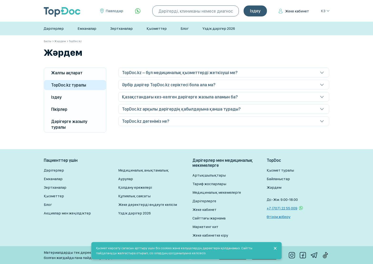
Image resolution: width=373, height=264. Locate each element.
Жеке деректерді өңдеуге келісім (147, 204)
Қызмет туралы (280, 170)
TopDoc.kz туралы (68, 84)
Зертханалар (121, 28)
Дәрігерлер (54, 28)
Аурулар (125, 179)
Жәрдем (274, 187)
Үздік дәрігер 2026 (218, 28)
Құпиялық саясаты (134, 196)
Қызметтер (157, 28)
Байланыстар (278, 179)
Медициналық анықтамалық (143, 170)
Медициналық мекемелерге (216, 192)
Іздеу (56, 97)
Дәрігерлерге (204, 201)
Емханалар (87, 28)
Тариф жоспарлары (209, 184)
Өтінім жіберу (278, 216)
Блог (185, 28)
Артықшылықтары (209, 175)
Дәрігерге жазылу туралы (69, 124)
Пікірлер (59, 109)
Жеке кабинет (297, 11)
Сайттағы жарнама (209, 218)
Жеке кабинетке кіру (210, 235)
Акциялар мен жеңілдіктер (67, 213)
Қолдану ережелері (135, 187)
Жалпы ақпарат (67, 72)
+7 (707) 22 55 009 (282, 208)
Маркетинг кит (205, 226)
